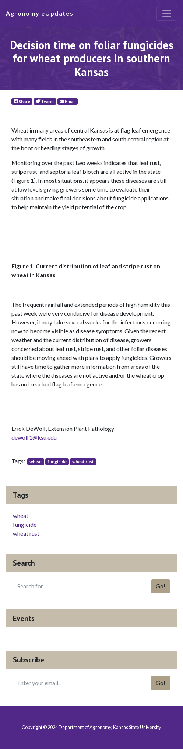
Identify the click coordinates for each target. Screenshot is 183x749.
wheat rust (83, 461)
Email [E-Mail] (67, 101)
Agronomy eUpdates (39, 13)
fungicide (57, 461)
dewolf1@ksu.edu (34, 437)
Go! (160, 586)
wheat (35, 461)
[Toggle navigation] (166, 13)
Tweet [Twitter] (45, 101)
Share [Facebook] (22, 101)
